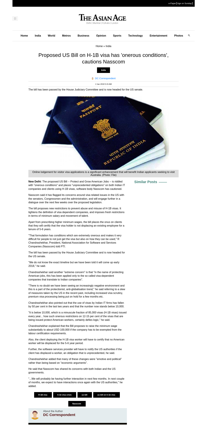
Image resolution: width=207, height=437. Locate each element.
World (51, 35)
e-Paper (172, 3)
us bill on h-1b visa (106, 395)
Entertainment (158, 35)
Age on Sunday (184, 3)
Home (24, 35)
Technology (135, 35)
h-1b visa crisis (64, 395)
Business (83, 35)
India (38, 35)
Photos (178, 35)
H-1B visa (43, 395)
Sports (117, 35)
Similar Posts (145, 182)
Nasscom (77, 404)
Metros (66, 35)
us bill (85, 395)
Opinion (101, 35)
